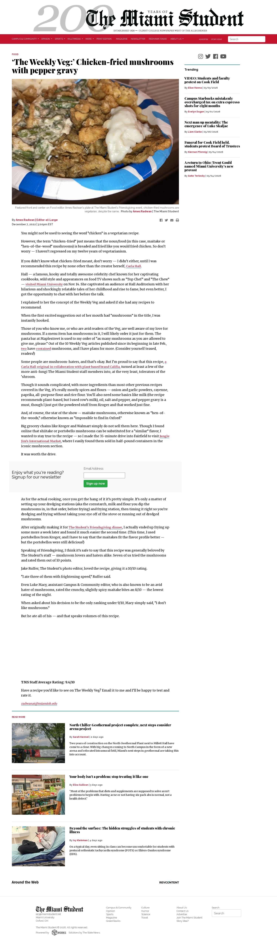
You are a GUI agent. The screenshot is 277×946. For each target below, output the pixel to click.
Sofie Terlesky (196, 176)
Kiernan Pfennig (197, 152)
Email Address (93, 468)
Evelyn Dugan (196, 111)
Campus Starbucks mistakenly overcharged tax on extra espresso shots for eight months (212, 102)
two (24, 349)
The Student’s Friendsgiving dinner (97, 527)
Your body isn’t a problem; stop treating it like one (108, 776)
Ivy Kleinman (80, 840)
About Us (182, 907)
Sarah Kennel (81, 737)
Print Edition (104, 39)
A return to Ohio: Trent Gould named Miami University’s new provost (208, 166)
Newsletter (138, 39)
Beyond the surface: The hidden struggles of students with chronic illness (122, 830)
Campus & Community (118, 907)
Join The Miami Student (189, 917)
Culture (145, 907)
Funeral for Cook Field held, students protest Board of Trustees (212, 144)
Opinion (110, 911)
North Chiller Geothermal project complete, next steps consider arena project (120, 727)
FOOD (15, 54)
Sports (109, 914)
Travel (144, 917)
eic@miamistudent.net (48, 914)
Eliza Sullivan (80, 785)
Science (145, 914)
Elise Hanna (195, 88)
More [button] (88, 39)
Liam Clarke (195, 132)
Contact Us (182, 911)
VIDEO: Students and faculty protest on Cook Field (207, 80)
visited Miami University (45, 284)
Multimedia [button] (74, 39)
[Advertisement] (93, 649)
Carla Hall (134, 266)
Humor (145, 911)
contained (44, 349)
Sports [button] (59, 39)
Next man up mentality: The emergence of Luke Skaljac (206, 124)
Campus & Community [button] (24, 39)
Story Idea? (216, 39)
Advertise (203, 39)
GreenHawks (113, 921)
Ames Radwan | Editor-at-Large (37, 219)
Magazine (121, 39)
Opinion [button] (46, 39)
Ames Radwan (142, 211)
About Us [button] (176, 39)
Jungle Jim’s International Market (48, 441)
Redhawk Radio (158, 39)
